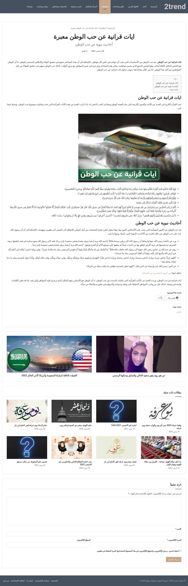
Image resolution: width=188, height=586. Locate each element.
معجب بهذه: (173, 89)
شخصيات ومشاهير (59, 6)
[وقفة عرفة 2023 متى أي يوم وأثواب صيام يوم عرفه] (161, 411)
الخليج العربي (133, 6)
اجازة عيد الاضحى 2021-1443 (124, 425)
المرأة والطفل (91, 6)
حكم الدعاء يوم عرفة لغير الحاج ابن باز (30, 425)
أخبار (144, 6)
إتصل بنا (30, 581)
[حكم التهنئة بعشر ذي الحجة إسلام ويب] (72, 411)
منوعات (29, 6)
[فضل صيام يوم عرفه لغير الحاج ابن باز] (116, 447)
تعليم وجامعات (118, 6)
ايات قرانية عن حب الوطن (167, 83)
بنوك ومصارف (42, 6)
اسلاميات (105, 6)
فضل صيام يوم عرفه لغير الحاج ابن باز (120, 462)
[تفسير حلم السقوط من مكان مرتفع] (27, 447)
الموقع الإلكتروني (83, 540)
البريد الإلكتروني (174, 540)
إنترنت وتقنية (76, 6)
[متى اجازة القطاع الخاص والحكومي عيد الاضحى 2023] (72, 447)
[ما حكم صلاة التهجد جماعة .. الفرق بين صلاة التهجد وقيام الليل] (161, 447)
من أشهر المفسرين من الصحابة (156, 273)
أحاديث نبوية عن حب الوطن (166, 86)
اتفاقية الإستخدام (18, 581)
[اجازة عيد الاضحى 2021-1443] (116, 411)
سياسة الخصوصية (42, 581)
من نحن (6, 581)
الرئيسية (154, 6)
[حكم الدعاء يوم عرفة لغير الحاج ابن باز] (27, 411)
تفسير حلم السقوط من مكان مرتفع (32, 462)
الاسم (178, 529)
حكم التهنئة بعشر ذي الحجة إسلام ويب (75, 425)
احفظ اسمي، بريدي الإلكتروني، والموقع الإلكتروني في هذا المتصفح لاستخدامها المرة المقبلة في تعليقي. (137, 551)
